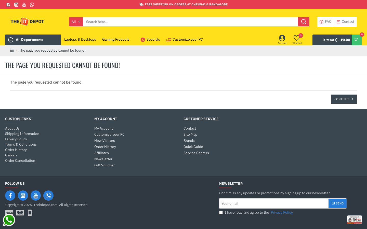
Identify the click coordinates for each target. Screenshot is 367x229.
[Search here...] (303, 21)
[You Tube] (25, 4)
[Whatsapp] (33, 4)
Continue (341, 99)
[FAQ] (325, 22)
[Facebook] (9, 4)
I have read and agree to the (256, 212)
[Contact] (345, 22)
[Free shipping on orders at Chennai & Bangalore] (183, 4)
